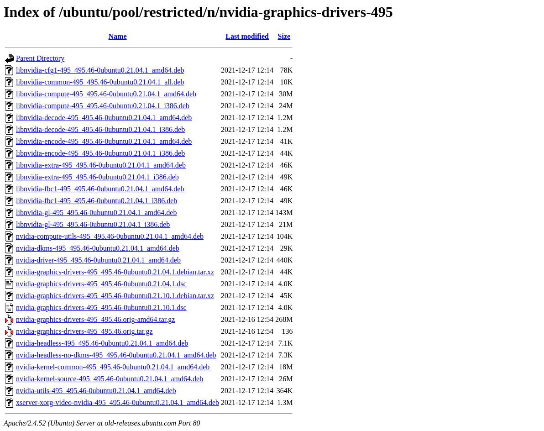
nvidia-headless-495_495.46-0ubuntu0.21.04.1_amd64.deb (102, 343)
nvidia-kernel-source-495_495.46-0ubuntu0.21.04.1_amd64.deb (109, 379)
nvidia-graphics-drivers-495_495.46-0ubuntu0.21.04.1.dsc (101, 284)
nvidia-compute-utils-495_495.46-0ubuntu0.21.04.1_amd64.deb (110, 236)
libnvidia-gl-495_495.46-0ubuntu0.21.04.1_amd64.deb (96, 212)
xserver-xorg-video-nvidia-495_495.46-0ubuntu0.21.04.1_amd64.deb (117, 402)
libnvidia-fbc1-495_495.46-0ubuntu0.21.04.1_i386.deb (96, 201)
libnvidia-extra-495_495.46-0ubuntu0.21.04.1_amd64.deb (101, 165)
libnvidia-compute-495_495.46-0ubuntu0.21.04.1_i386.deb (102, 106)
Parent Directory (40, 58)
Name (118, 36)
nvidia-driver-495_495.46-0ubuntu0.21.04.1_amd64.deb (98, 260)
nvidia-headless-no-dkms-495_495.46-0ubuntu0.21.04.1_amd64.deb (116, 355)
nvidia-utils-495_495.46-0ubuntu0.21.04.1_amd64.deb (96, 390)
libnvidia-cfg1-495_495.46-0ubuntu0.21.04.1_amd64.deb (100, 70)
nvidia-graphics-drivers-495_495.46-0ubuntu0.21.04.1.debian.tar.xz (115, 272)
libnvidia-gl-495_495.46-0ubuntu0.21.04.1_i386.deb (93, 224)
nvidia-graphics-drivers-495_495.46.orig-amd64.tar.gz (95, 319)
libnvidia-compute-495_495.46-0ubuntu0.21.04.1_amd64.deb (106, 94)
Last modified (247, 36)
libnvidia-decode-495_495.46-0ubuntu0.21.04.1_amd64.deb (104, 117)
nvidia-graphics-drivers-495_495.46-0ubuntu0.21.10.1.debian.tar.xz (115, 296)
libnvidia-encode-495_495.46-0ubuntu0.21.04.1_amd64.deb (104, 141)
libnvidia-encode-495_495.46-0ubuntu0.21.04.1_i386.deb (100, 153)
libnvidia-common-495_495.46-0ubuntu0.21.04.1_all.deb (100, 82)
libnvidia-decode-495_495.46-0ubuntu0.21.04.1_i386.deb (100, 129)
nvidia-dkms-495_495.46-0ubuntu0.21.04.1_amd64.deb (97, 248)
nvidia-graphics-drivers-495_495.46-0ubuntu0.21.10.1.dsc (101, 307)
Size (284, 36)
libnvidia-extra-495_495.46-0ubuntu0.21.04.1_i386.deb (97, 177)
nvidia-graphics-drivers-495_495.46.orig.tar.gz (84, 331)
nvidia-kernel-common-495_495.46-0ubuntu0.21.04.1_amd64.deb (112, 367)
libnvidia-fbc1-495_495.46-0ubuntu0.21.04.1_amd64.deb (100, 189)
